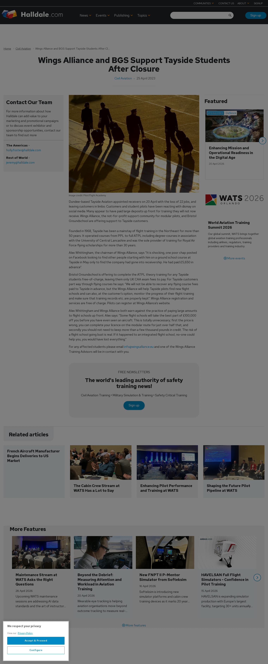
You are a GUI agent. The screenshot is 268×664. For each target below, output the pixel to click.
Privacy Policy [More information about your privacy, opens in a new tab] (25, 639)
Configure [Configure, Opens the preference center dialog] (36, 656)
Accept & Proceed (36, 647)
